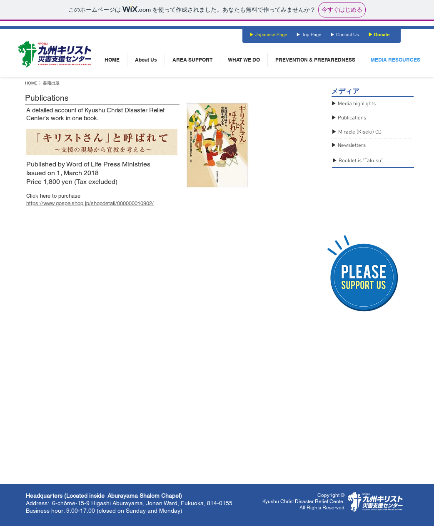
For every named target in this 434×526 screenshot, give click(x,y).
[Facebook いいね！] (205, 41)
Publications (352, 118)
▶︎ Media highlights (353, 104)
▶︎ (334, 118)
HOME (31, 83)
